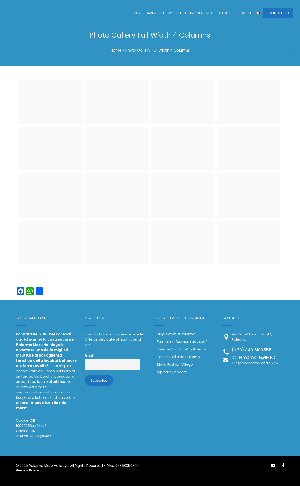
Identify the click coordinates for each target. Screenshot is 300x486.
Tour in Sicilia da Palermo (178, 356)
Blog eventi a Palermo (176, 334)
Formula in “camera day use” (182, 341)
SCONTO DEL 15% (278, 13)
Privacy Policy (27, 470)
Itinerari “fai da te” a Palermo (182, 349)
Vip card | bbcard (172, 371)
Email (89, 355)
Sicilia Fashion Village (175, 364)
